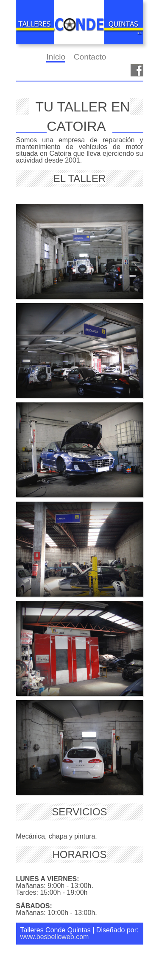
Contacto (90, 56)
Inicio (55, 56)
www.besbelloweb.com (54, 936)
